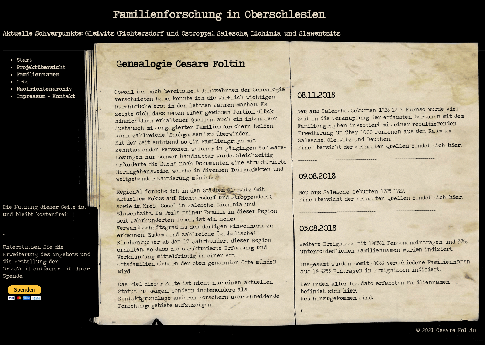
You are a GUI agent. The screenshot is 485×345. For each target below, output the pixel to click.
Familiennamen (38, 74)
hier (454, 145)
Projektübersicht (41, 67)
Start (24, 59)
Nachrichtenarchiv (44, 88)
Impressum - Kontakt (46, 96)
